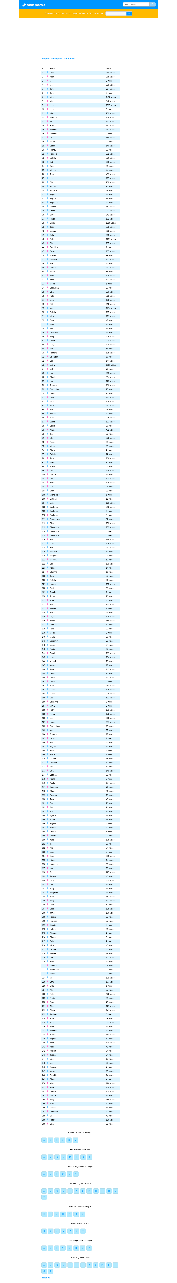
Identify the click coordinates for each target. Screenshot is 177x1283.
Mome (52, 284)
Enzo (52, 1002)
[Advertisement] (88, 36)
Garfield (53, 259)
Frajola (53, 255)
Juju (51, 410)
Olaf (51, 957)
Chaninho (54, 1079)
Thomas (53, 385)
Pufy (52, 324)
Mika (52, 1083)
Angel (52, 653)
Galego (53, 941)
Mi (51, 978)
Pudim (52, 649)
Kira (51, 539)
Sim (51, 349)
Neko (52, 280)
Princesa (53, 130)
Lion (51, 503)
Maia (52, 730)
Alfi (51, 990)
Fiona (52, 714)
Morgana (54, 556)
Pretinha (53, 117)
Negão (53, 199)
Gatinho (53, 499)
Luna (52, 105)
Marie (52, 142)
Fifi (51, 872)
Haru (52, 381)
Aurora (53, 474)
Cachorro (54, 507)
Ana (51, 848)
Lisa (51, 470)
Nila (51, 328)
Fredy (52, 998)
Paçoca (53, 917)
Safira (52, 146)
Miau (52, 263)
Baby (52, 337)
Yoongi (53, 661)
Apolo (52, 783)
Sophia (53, 1039)
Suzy (52, 901)
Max (51, 308)
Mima (52, 446)
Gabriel (53, 454)
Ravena (53, 966)
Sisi (51, 243)
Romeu (53, 150)
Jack (52, 227)
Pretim (52, 750)
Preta (52, 462)
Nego (52, 194)
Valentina (54, 357)
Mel (51, 81)
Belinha (53, 158)
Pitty (52, 905)
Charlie (53, 377)
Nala (52, 296)
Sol (51, 361)
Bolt (51, 564)
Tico (51, 434)
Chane (53, 937)
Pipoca (53, 207)
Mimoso (53, 552)
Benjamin (54, 641)
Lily (51, 438)
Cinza (52, 450)
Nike (52, 945)
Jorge (52, 596)
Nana (52, 483)
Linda (52, 677)
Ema (52, 491)
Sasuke (53, 953)
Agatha (53, 815)
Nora (52, 868)
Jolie (52, 600)
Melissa (53, 560)
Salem (52, 426)
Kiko (52, 316)
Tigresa (53, 876)
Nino (52, 113)
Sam (52, 852)
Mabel (52, 1071)
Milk (51, 369)
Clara (52, 791)
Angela (53, 1051)
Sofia (52, 276)
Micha (52, 974)
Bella (52, 239)
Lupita (52, 690)
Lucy (52, 345)
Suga (52, 320)
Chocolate (54, 527)
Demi (52, 884)
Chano (53, 832)
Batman (53, 775)
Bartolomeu (55, 519)
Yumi (52, 1018)
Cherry (53, 1091)
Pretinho (53, 588)
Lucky (52, 365)
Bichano (53, 933)
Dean (52, 673)
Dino (52, 909)
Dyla (52, 986)
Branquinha (55, 726)
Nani (52, 1047)
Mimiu (52, 706)
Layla (52, 617)
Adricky (53, 592)
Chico (52, 211)
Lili (51, 138)
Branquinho (55, 389)
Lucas (52, 694)
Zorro (52, 1035)
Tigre (52, 576)
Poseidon (54, 1075)
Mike (52, 1087)
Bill (51, 1116)
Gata (52, 166)
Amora (53, 268)
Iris (51, 844)
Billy (51, 215)
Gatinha (53, 795)
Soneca (53, 1067)
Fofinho (53, 580)
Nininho (53, 608)
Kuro (52, 840)
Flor (51, 807)
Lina (51, 1124)
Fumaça (53, 734)
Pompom (54, 1112)
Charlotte (54, 332)
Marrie (52, 819)
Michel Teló (55, 495)
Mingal (53, 186)
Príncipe (53, 921)
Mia (51, 101)
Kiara (52, 430)
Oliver (52, 341)
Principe (53, 1031)
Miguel (53, 746)
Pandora (53, 154)
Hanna (53, 584)
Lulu (51, 543)
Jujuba (53, 828)
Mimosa (53, 190)
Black (52, 182)
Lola (51, 292)
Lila (51, 479)
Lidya (52, 738)
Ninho (52, 860)
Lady (52, 880)
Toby (52, 1022)
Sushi (52, 422)
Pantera (53, 353)
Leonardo (54, 949)
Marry (52, 645)
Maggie (53, 231)
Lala (51, 771)
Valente (53, 759)
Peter (52, 1120)
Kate (52, 1104)
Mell (51, 1063)
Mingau (53, 170)
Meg (52, 300)
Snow (52, 621)
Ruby (52, 710)
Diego (52, 523)
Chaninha (54, 702)
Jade (52, 458)
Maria (52, 637)
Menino (53, 665)
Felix (52, 994)
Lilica (52, 397)
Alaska (53, 1095)
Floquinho (54, 893)
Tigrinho (53, 1014)
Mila (51, 604)
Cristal (52, 251)
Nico (52, 1043)
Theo (52, 897)
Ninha (52, 779)
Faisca (53, 1108)
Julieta (52, 1055)
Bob (51, 162)
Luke (52, 657)
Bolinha (53, 312)
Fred (52, 125)
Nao (51, 373)
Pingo (52, 219)
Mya (51, 767)
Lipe (51, 1059)
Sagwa (53, 824)
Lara (52, 982)
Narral (52, 755)
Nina (52, 77)
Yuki (51, 418)
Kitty (52, 304)
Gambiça (54, 247)
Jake (52, 669)
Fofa (52, 629)
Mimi (52, 97)
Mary (52, 888)
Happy (52, 722)
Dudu (52, 393)
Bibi (51, 548)
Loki (51, 718)
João (52, 811)
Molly (52, 1100)
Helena (53, 929)
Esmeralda (54, 970)
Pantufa (53, 625)
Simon (52, 1010)
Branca (53, 414)
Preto (52, 442)
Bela (52, 235)
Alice (52, 401)
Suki (52, 962)
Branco (53, 803)
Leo (51, 698)
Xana (52, 568)
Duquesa (54, 787)
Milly (52, 1026)
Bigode (53, 925)
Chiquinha (54, 288)
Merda (52, 633)
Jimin (52, 799)
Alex (52, 1006)
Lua (51, 178)
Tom (51, 89)
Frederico (54, 466)
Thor (52, 174)
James (53, 913)
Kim (51, 742)
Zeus (52, 686)
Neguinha (54, 203)
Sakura (53, 836)
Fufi (51, 487)
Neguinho (54, 864)
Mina (52, 406)
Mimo (52, 272)
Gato (52, 73)
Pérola (52, 612)
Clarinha (53, 572)
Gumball (53, 763)
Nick (52, 121)
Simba (52, 223)
